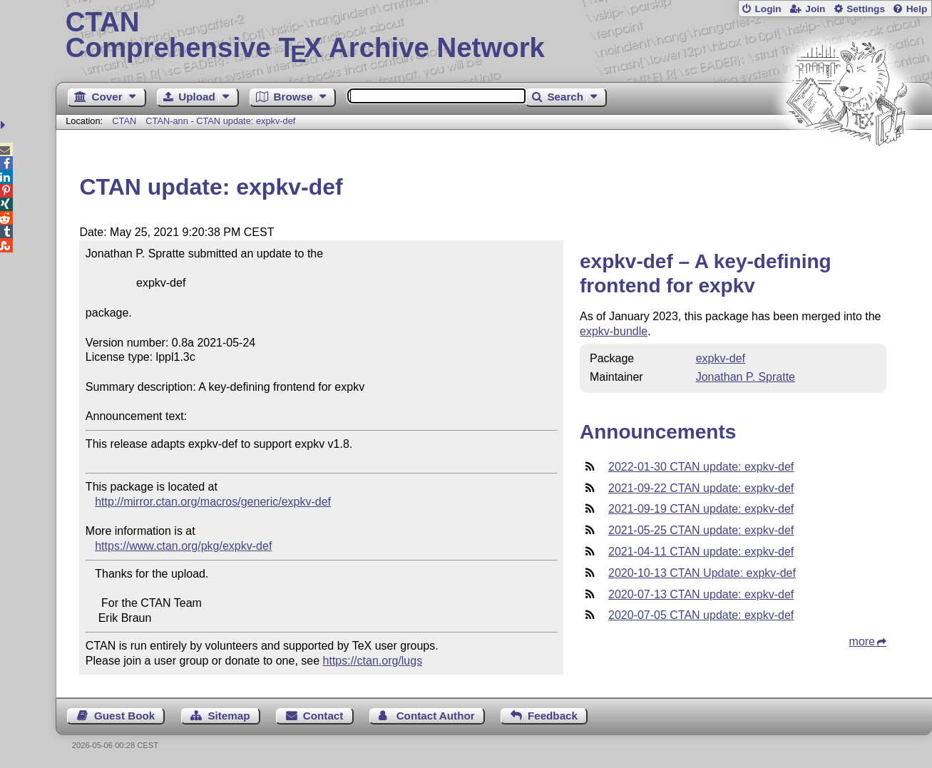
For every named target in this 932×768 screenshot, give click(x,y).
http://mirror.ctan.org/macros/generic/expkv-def (213, 502)
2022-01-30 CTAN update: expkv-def (701, 467)
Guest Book (124, 716)
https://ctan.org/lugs (373, 661)
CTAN (124, 121)
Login (767, 9)
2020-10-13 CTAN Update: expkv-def (702, 573)
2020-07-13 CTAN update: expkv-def (701, 594)
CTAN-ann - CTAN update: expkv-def (220, 121)
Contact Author (435, 716)
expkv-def (720, 358)
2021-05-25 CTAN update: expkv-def (701, 530)
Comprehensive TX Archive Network (494, 35)
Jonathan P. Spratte (745, 377)
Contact (323, 716)
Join (815, 9)
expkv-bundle (613, 331)
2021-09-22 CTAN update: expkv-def (701, 488)
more (862, 641)
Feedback (553, 716)
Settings (865, 9)
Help (917, 9)
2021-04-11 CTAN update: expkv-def (701, 552)
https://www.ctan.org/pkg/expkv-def (183, 546)
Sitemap (229, 716)
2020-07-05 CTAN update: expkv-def (701, 615)
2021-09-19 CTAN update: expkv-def (701, 509)
